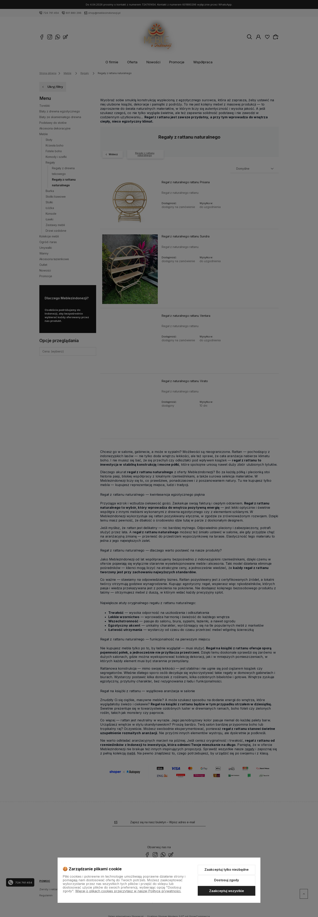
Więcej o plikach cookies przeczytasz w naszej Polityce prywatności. (128, 891)
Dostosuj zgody (226, 880)
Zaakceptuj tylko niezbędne (226, 869)
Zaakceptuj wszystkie (226, 891)
